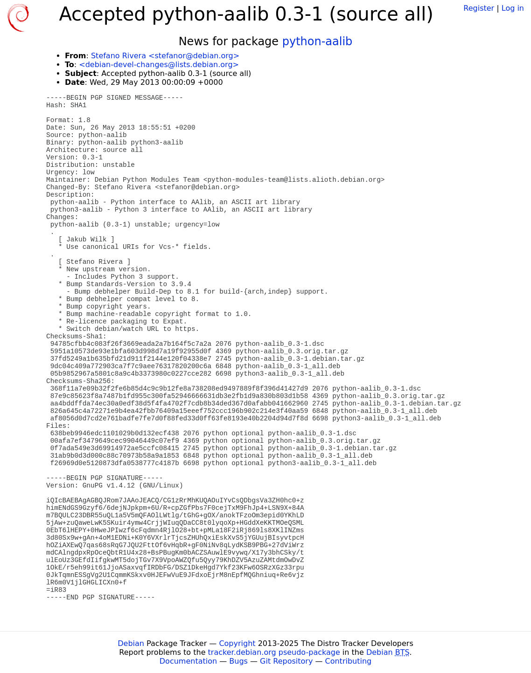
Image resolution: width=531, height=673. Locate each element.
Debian (131, 643)
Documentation (188, 661)
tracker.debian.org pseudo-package (274, 652)
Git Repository (286, 661)
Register (478, 8)
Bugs (238, 661)
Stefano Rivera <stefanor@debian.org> (165, 55)
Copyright (237, 643)
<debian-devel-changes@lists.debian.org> (159, 64)
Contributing (348, 661)
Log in (513, 8)
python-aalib (317, 41)
